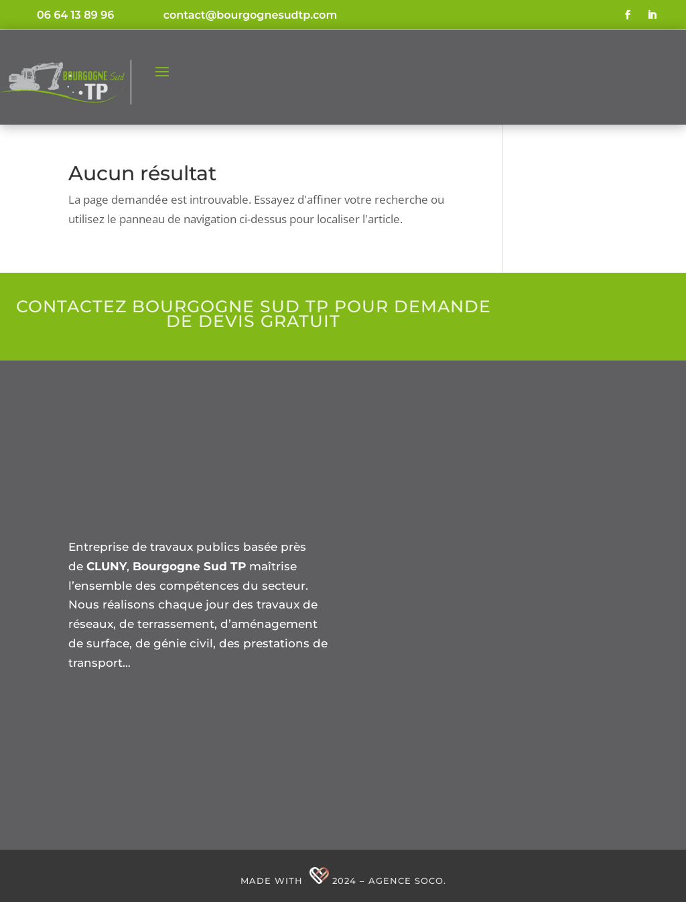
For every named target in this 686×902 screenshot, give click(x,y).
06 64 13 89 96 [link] (75, 15)
